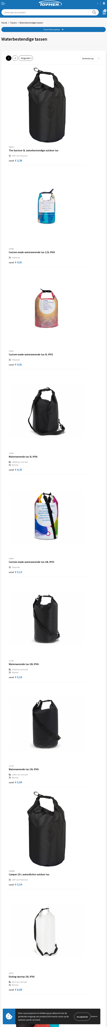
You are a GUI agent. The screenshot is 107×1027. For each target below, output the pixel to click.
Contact (5, 990)
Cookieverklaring (63, 994)
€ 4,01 (63, 126)
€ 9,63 (15, 698)
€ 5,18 (63, 269)
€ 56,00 (63, 913)
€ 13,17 (16, 484)
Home (4, 22)
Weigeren (94, 1016)
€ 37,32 (63, 842)
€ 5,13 (15, 266)
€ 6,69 (15, 412)
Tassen (13, 22)
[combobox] (45, 12)
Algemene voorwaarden (66, 990)
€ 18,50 (63, 770)
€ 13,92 (16, 555)
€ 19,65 (63, 698)
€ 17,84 (63, 627)
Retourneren (7, 994)
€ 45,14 (16, 913)
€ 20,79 (16, 842)
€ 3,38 (15, 126)
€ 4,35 (63, 198)
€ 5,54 (63, 338)
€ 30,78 (16, 770)
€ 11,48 (63, 412)
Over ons (59, 947)
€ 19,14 (63, 555)
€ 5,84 (15, 341)
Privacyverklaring (63, 999)
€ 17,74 (63, 484)
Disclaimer (60, 1003)
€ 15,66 (16, 627)
